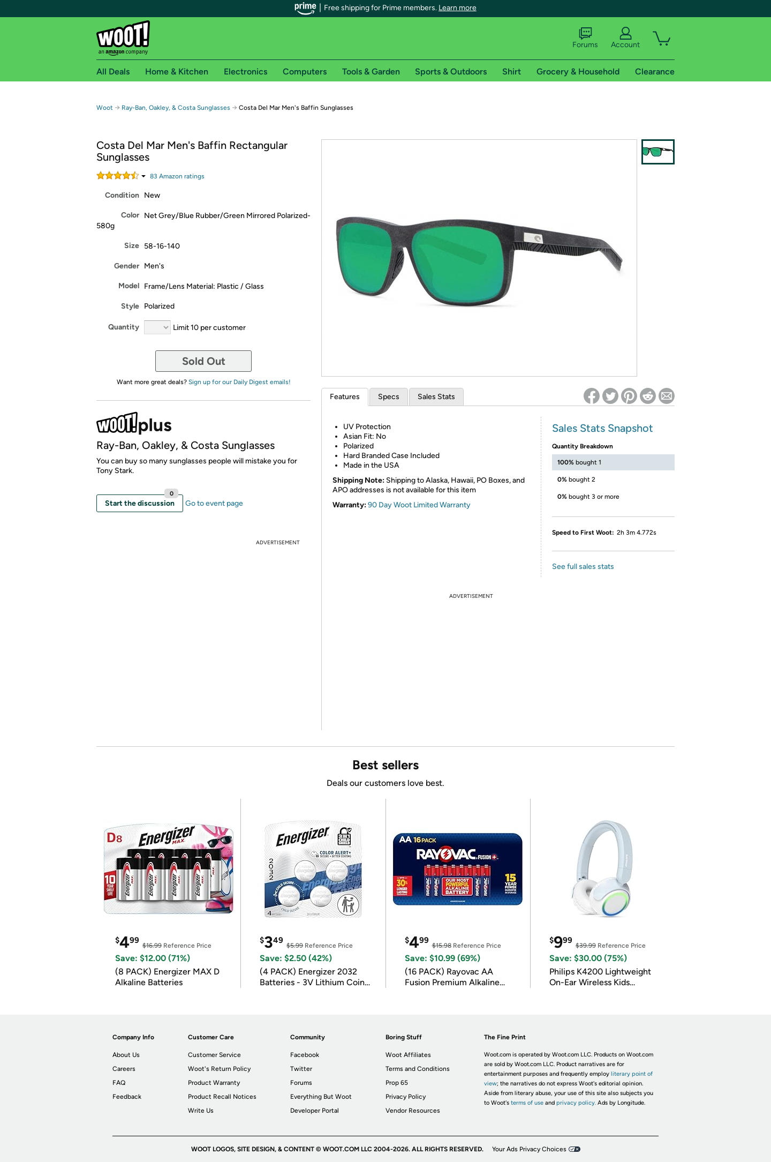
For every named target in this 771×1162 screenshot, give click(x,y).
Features (345, 396)
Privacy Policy (406, 1096)
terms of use (527, 1102)
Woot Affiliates (408, 1055)
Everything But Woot (321, 1096)
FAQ (118, 1082)
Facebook (304, 1055)
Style (130, 306)
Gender (126, 266)
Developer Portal (314, 1110)
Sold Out (203, 361)
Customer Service (214, 1055)
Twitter (301, 1069)
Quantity (123, 327)
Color (130, 215)
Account (625, 38)
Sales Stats (436, 396)
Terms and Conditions (418, 1069)
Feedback (126, 1096)
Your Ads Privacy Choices (529, 1149)
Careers (123, 1069)
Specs (388, 396)
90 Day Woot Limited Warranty (419, 504)
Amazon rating (177, 176)
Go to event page (214, 503)
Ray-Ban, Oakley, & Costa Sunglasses (176, 107)
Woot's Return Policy (219, 1069)
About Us (126, 1055)
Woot (104, 107)
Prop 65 (397, 1082)
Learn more (458, 7)
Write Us (201, 1110)
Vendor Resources (413, 1110)
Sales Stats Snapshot (602, 428)
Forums (585, 38)
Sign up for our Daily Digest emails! (239, 382)
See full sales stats (583, 566)
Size (131, 245)
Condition (122, 195)
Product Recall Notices (222, 1096)
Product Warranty (214, 1082)
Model (128, 285)
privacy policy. (576, 1102)
